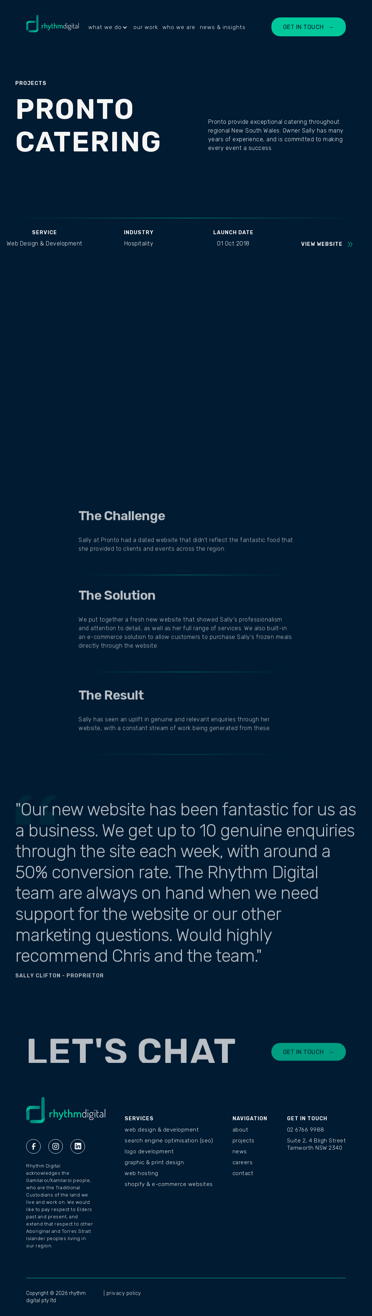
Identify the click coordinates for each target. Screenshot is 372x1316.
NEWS (239, 1151)
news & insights (223, 27)
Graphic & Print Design (154, 1162)
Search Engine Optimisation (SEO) (169, 1140)
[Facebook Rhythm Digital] (33, 1146)
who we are (178, 27)
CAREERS (242, 1162)
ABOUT (240, 1129)
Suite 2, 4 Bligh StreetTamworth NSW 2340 (316, 1144)
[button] (108, 27)
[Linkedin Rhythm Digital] (77, 1146)
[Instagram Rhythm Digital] (55, 1146)
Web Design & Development (162, 1129)
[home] (52, 27)
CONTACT (243, 1173)
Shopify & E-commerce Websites (169, 1184)
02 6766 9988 (305, 1129)
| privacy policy (122, 1293)
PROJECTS (243, 1140)
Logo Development (149, 1151)
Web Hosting (141, 1173)
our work (145, 27)
